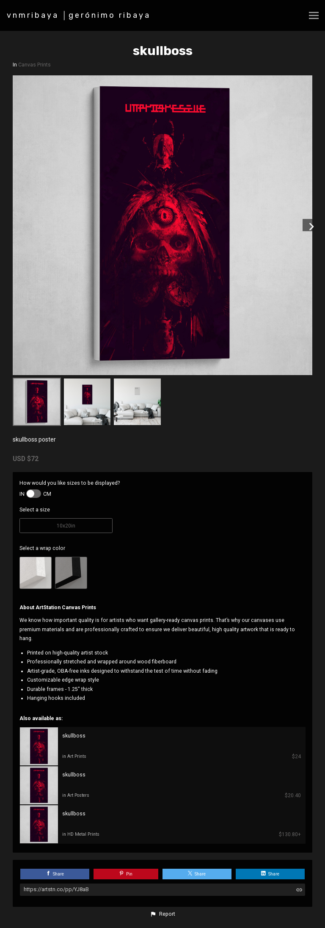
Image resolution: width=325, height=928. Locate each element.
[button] (162, 914)
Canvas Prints (34, 65)
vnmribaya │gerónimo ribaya (79, 15)
